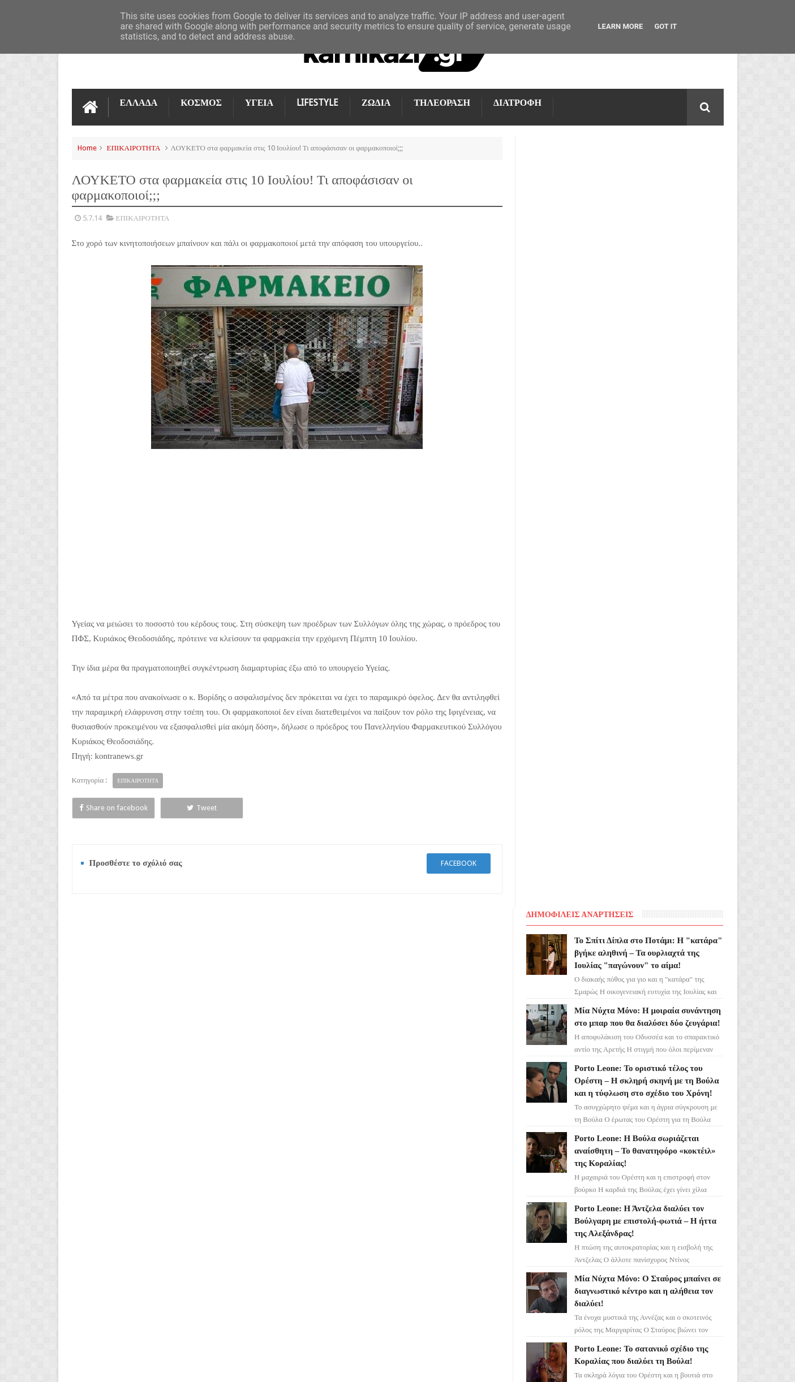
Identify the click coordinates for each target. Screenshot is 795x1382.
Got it (665, 26)
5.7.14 (92, 218)
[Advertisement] (287, 533)
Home (87, 148)
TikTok (90, 1128)
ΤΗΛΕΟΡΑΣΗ (442, 102)
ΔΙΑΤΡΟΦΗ (517, 102)
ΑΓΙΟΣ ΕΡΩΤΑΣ (103, 1067)
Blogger (627, 1364)
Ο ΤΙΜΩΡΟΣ (98, 1108)
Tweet (199, 808)
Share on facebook (112, 808)
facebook (458, 863)
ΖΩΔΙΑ (376, 102)
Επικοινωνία (693, 944)
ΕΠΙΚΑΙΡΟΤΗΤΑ (134, 148)
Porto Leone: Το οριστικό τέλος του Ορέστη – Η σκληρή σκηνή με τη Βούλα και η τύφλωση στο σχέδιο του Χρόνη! (648, 322)
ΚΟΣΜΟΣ (201, 102)
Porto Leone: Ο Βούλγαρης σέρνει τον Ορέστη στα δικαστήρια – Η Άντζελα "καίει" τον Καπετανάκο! (645, 742)
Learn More (620, 26)
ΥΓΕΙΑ (259, 102)
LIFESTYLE (317, 102)
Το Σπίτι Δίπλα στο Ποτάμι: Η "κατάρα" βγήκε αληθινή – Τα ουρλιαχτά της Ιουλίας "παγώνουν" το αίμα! (418, 1015)
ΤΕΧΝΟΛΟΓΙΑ (101, 1169)
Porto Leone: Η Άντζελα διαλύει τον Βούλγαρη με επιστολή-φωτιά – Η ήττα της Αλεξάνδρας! (647, 462)
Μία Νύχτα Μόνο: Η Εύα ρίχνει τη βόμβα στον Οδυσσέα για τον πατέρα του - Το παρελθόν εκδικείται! (642, 813)
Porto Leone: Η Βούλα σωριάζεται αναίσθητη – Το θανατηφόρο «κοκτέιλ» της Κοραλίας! (646, 392)
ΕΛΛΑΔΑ (139, 102)
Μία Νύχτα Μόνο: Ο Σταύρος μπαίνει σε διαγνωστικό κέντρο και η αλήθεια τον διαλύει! (649, 532)
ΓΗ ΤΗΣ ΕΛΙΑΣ (102, 1047)
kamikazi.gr (162, 1364)
